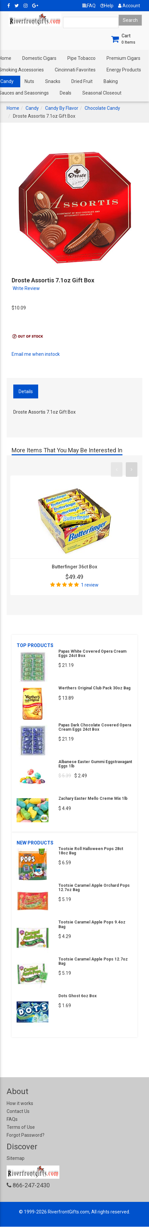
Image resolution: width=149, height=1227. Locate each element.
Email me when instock (36, 354)
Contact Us (18, 1111)
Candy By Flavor (61, 108)
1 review (90, 585)
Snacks (52, 81)
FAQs (12, 1119)
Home (13, 108)
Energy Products (124, 69)
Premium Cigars (123, 58)
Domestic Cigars (39, 58)
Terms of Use (21, 1127)
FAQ (89, 5)
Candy (32, 108)
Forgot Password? (25, 1135)
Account (129, 5)
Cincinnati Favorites (75, 69)
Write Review (26, 288)
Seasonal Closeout (101, 93)
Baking (111, 81)
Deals (65, 93)
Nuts (29, 81)
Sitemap (16, 1158)
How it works (20, 1103)
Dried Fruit (82, 81)
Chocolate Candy (102, 108)
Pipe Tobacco (81, 58)
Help (106, 5)
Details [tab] (26, 391)
